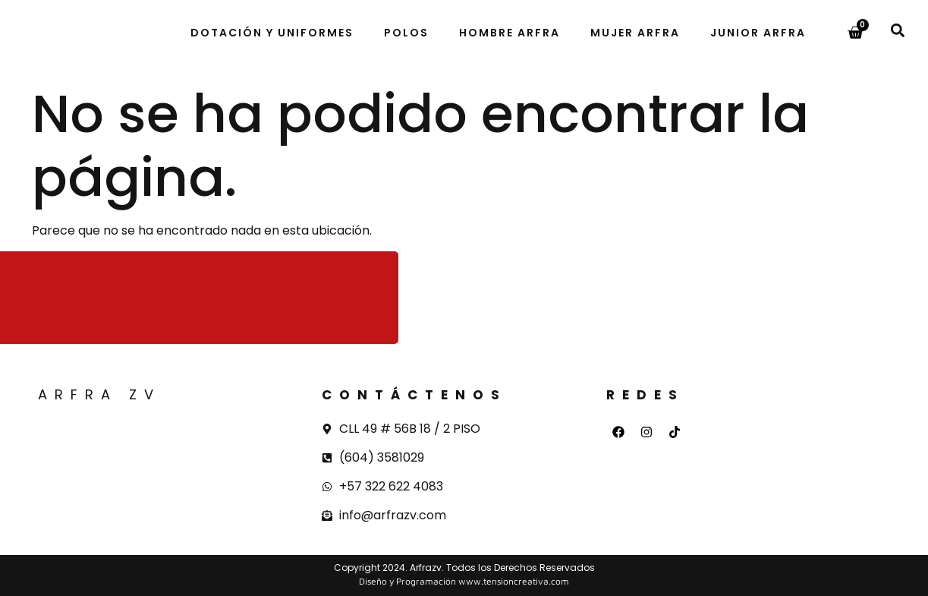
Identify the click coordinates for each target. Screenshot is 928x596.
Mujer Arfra (635, 32)
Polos (406, 32)
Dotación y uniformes (272, 32)
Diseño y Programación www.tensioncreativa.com (464, 581)
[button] (897, 30)
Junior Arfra (758, 32)
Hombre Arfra (509, 32)
